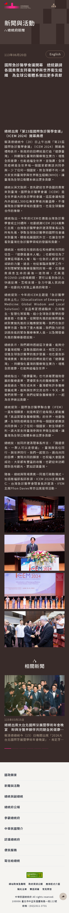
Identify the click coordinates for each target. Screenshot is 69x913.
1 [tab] (7, 748)
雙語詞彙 (34, 889)
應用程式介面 (53, 883)
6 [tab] (45, 748)
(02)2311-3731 (38, 905)
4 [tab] (30, 748)
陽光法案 (22, 889)
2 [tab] (15, 748)
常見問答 (47, 889)
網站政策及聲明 (17, 883)
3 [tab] (22, 748)
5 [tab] (37, 748)
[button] (63, 896)
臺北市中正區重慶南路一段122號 (39, 901)
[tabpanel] (34, 708)
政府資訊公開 (36, 883)
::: (2, 2)
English (55, 54)
